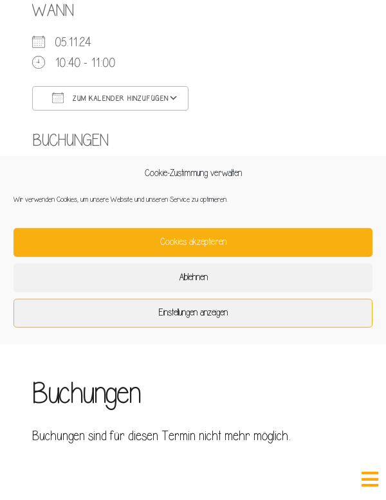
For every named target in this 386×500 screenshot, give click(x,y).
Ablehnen (193, 277)
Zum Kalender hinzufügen (110, 97)
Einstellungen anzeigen (193, 312)
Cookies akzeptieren (193, 242)
